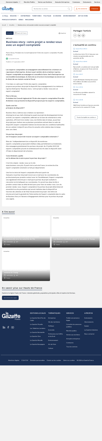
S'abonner (94, 8)
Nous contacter (89, 409)
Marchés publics (71, 406)
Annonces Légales (12, 2)
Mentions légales (13, 436)
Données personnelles (37, 436)
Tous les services (71, 422)
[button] (5, 16)
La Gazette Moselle (36, 416)
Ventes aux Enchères (45, 2)
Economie (57, 16)
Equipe (86, 401)
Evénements (87, 2)
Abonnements (89, 397)
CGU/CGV (24, 436)
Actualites (12, 25)
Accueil (4, 25)
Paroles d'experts (9, 19)
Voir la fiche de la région (10, 373)
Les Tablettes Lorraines (37, 404)
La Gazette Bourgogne (37, 420)
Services (97, 2)
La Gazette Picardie (14, 134)
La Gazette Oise (35, 412)
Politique (47, 16)
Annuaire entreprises (73, 414)
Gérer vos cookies (69, 436)
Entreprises (25, 16)
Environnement (69, 16)
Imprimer (62, 33)
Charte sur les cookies (54, 436)
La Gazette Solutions (91, 405)
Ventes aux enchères (73, 410)
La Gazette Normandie (37, 408)
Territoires (36, 16)
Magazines (29, 19)
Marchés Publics (29, 2)
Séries (21, 19)
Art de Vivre (83, 16)
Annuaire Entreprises (62, 2)
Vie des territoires (54, 397)
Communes (76, 2)
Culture (50, 424)
